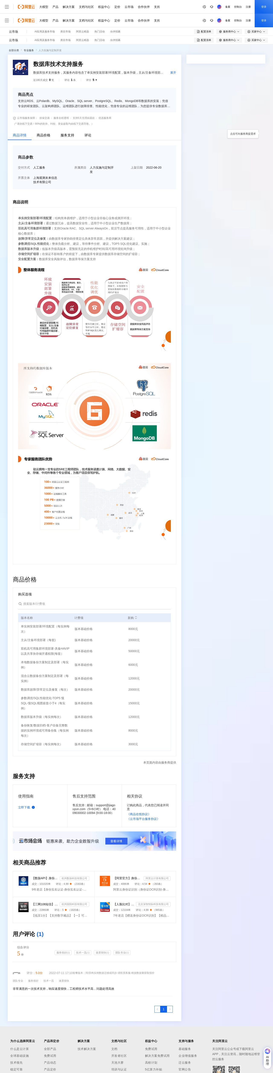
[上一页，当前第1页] (157, 1009)
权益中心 (104, 7)
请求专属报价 (247, 222)
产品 (55, 7)
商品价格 (43, 135)
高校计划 (151, 1062)
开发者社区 (119, 1055)
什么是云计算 (19, 1049)
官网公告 (185, 1069)
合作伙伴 (144, 7)
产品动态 (50, 1062)
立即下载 (27, 807)
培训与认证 (119, 1069)
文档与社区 (86, 7)
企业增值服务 (188, 1055)
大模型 (43, 7)
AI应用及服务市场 (45, 31)
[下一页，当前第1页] (170, 1009)
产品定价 (50, 1069)
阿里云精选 (82, 31)
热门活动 (99, 31)
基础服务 (185, 1049)
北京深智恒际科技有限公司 (153, 904)
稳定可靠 (16, 1069)
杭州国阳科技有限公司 (74, 904)
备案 (227, 6)
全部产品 (50, 1049)
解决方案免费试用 (157, 1055)
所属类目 (80, 167)
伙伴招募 (115, 31)
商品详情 (19, 135)
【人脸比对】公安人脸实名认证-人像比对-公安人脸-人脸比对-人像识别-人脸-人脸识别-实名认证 (123, 904)
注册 (248, 6)
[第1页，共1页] (163, 1009)
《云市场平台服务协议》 (143, 819)
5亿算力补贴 (153, 1069)
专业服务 (29, 50)
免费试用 (50, 1055)
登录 (263, 6)
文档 (114, 1049)
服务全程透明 (61, 118)
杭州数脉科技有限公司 (74, 878)
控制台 (238, 6)
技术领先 (16, 1062)
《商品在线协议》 (139, 814)
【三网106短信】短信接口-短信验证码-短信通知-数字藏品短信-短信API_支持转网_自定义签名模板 (45, 904)
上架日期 (137, 167)
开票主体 (24, 177)
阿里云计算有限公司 (157, 878)
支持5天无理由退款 (84, 118)
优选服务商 (105, 118)
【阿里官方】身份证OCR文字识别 (127, 878)
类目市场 (65, 31)
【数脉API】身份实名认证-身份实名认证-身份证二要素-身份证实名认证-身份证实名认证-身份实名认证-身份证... (45, 878)
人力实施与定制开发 (50, 50)
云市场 (129, 7)
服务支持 (67, 135)
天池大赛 (117, 1062)
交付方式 (24, 167)
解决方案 (69, 7)
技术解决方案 (87, 1049)
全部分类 (14, 50)
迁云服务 (185, 1062)
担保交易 (44, 118)
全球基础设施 (19, 1055)
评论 (87, 135)
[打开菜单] (7, 7)
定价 (117, 7)
